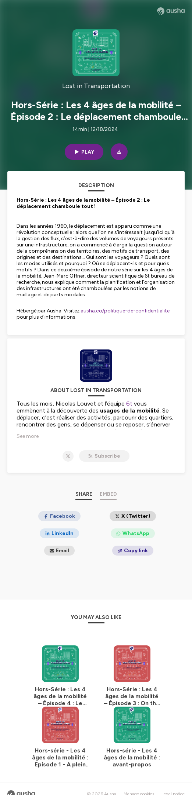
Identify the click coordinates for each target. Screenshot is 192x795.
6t (129, 403)
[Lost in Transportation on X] (68, 456)
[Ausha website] (171, 11)
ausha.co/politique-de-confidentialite (125, 311)
